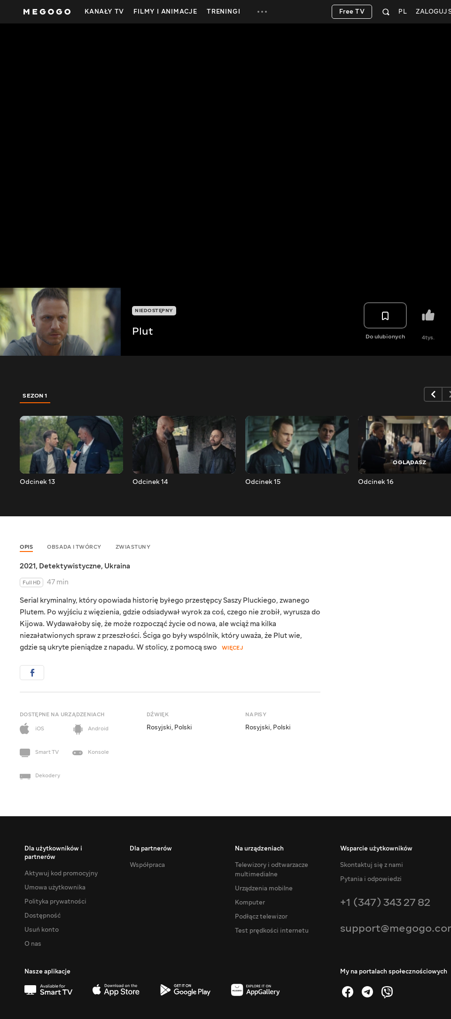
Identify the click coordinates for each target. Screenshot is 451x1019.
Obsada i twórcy (74, 547)
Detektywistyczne (70, 566)
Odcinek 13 (37, 482)
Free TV (352, 12)
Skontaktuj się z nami (371, 865)
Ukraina (117, 566)
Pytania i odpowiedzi (371, 879)
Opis (26, 547)
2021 (28, 566)
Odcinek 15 (262, 482)
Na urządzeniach (259, 848)
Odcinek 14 (150, 482)
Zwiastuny (133, 547)
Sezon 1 (35, 395)
